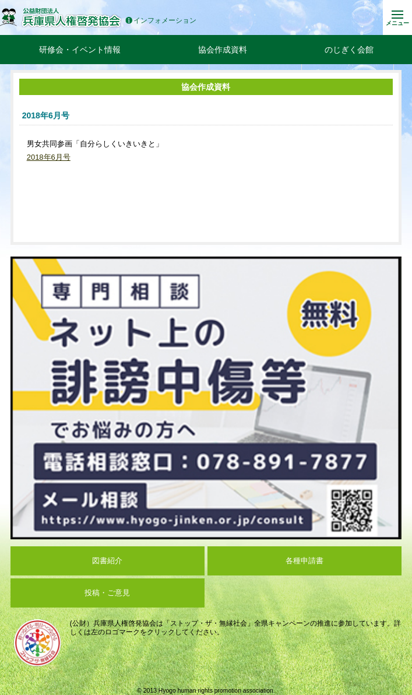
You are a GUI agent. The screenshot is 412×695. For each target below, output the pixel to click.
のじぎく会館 (349, 49)
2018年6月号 (49, 157)
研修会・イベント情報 (80, 49)
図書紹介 (107, 560)
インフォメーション (160, 20)
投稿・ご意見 (107, 592)
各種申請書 (304, 560)
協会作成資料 (222, 49)
